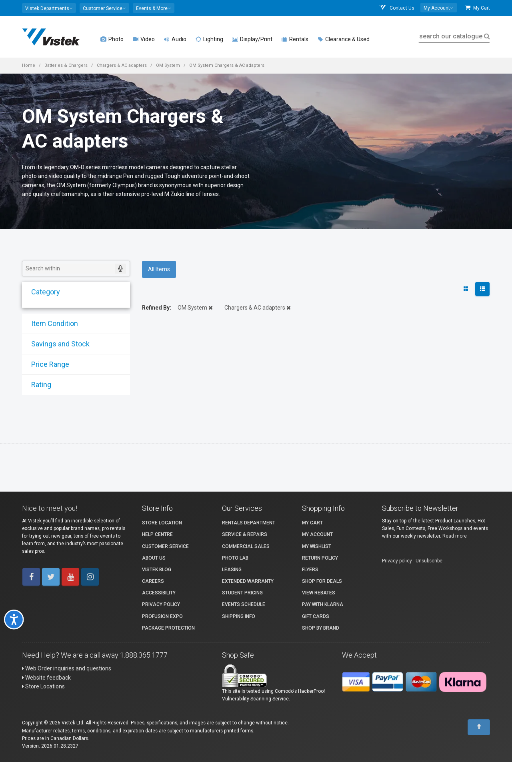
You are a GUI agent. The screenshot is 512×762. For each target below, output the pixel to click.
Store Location (162, 523)
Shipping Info (238, 616)
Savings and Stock (57, 344)
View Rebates (318, 593)
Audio (175, 39)
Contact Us (396, 8)
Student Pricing (242, 593)
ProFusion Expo (162, 616)
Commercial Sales (246, 546)
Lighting (209, 39)
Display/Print (252, 39)
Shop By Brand (320, 628)
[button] (49, 8)
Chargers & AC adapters (122, 65)
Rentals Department (248, 523)
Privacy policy (397, 561)
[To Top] (479, 727)
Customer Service (165, 546)
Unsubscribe (429, 561)
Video (143, 39)
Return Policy (320, 558)
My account (317, 534)
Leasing (232, 569)
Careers (153, 581)
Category (42, 292)
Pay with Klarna (322, 604)
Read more (454, 536)
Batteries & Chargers (66, 65)
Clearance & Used (343, 39)
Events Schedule (243, 604)
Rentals (294, 39)
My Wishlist (316, 546)
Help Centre (157, 534)
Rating (38, 384)
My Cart (477, 8)
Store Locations (43, 686)
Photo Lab (235, 558)
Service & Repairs (244, 534)
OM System (168, 65)
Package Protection (168, 628)
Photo (112, 39)
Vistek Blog (156, 569)
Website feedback (46, 677)
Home (28, 65)
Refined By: (156, 307)
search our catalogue (453, 36)
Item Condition (51, 323)
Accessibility (159, 593)
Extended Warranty (248, 581)
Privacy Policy (161, 604)
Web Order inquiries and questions (66, 668)
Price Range (47, 364)
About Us (154, 558)
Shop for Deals (322, 581)
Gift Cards (315, 616)
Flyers (310, 569)
